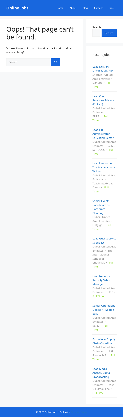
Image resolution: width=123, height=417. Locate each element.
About (73, 7)
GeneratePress (79, 412)
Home (60, 7)
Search (96, 27)
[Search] (55, 62)
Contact (98, 7)
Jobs (111, 7)
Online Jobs (17, 8)
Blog (85, 7)
